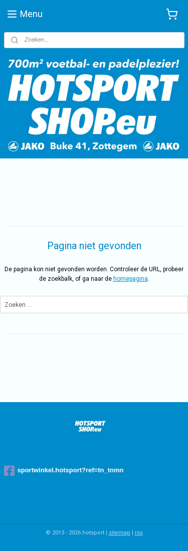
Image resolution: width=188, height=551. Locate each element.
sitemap (119, 532)
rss (139, 532)
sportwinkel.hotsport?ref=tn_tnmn (64, 471)
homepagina (130, 279)
